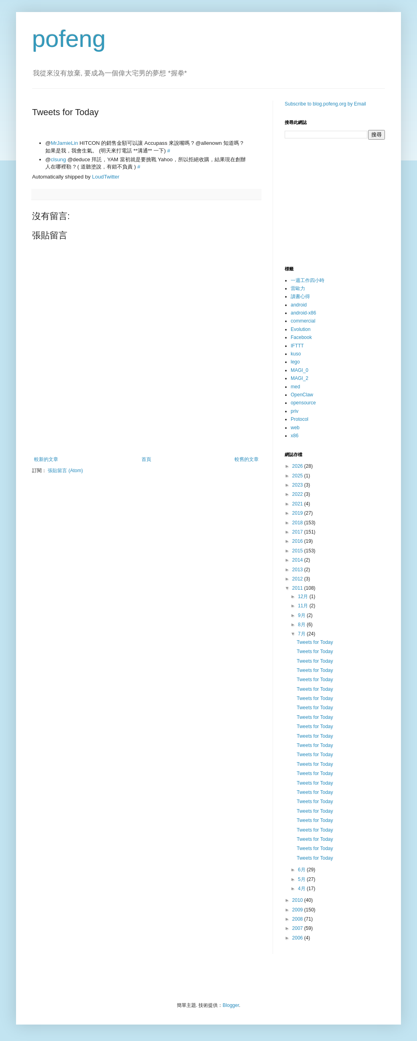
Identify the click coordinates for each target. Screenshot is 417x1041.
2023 (298, 485)
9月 (302, 615)
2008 (298, 919)
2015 (298, 551)
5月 (302, 879)
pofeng (69, 38)
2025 (298, 476)
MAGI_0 (299, 370)
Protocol (299, 419)
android (299, 305)
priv (294, 411)
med (295, 387)
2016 (298, 541)
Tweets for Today (315, 642)
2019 (298, 513)
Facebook (301, 337)
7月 (302, 634)
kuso (296, 354)
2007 (298, 928)
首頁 (146, 459)
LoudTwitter (105, 177)
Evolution (300, 329)
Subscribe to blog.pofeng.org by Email (325, 104)
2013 (298, 569)
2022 (298, 494)
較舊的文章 (247, 459)
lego (295, 362)
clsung (58, 159)
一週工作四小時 (307, 280)
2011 (298, 588)
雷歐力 (298, 288)
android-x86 (303, 313)
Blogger (231, 1005)
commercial (303, 321)
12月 (304, 596)
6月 (302, 870)
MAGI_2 (299, 378)
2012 (298, 579)
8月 (302, 624)
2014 (298, 560)
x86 (294, 435)
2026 (298, 466)
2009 (298, 910)
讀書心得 (300, 296)
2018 (298, 523)
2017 (298, 532)
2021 (298, 504)
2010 (298, 900)
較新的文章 (46, 459)
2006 (298, 938)
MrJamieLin (64, 143)
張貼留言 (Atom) (65, 470)
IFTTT (297, 346)
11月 (304, 606)
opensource (303, 403)
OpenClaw (302, 395)
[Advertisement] (146, 434)
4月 (302, 888)
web (295, 427)
